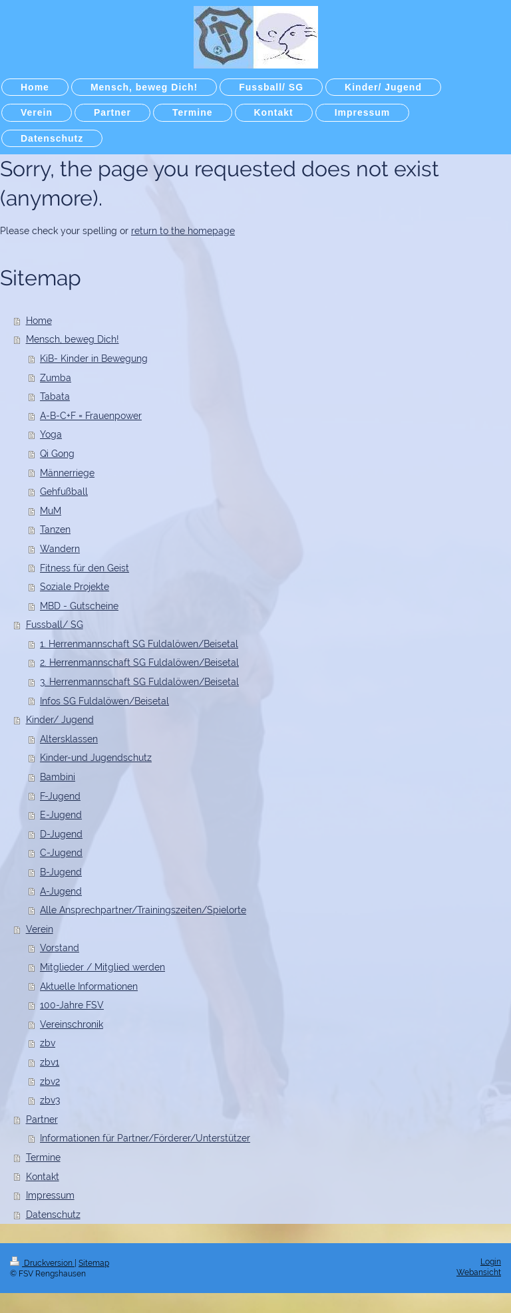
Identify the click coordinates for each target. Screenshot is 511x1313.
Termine (43, 1157)
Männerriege (67, 473)
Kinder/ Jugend (60, 719)
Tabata (55, 396)
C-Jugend (61, 852)
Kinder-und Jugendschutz (96, 757)
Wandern (60, 548)
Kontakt (42, 1176)
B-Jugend (61, 872)
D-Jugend (61, 834)
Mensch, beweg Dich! (72, 339)
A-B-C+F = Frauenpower (91, 415)
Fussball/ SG (54, 624)
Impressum (50, 1195)
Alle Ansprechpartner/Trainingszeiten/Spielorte (143, 910)
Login (490, 1261)
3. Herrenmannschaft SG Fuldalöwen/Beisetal (139, 681)
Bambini (57, 777)
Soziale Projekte (74, 586)
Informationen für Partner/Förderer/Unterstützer (145, 1138)
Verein (39, 929)
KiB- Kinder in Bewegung (94, 358)
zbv (47, 1043)
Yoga (51, 434)
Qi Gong (57, 453)
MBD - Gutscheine (79, 606)
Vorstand (59, 948)
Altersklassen (69, 739)
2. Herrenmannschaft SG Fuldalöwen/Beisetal (139, 662)
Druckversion (42, 1263)
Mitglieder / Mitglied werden (102, 967)
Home (39, 320)
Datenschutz (53, 1214)
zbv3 (50, 1100)
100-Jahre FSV (72, 1005)
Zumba (55, 377)
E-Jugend (61, 814)
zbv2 (50, 1081)
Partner (42, 1119)
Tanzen (55, 529)
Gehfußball (64, 491)
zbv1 (49, 1062)
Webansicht (478, 1272)
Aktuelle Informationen (89, 986)
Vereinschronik (71, 1024)
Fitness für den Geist (84, 568)
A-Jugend (61, 891)
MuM (50, 511)
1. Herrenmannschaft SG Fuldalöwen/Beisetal (139, 644)
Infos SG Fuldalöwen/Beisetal (104, 701)
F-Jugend (60, 796)
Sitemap (94, 1263)
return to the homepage (183, 230)
